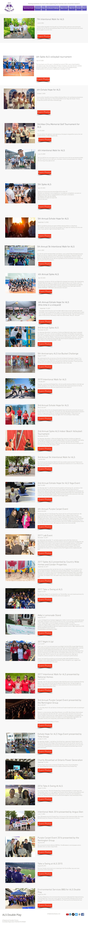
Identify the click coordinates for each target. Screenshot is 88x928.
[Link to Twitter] (76, 914)
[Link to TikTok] (73, 914)
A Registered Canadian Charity (10, 920)
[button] (45, 344)
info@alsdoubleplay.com (53, 914)
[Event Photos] (44, 36)
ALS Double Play (11, 914)
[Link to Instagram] (79, 914)
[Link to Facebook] (82, 914)
